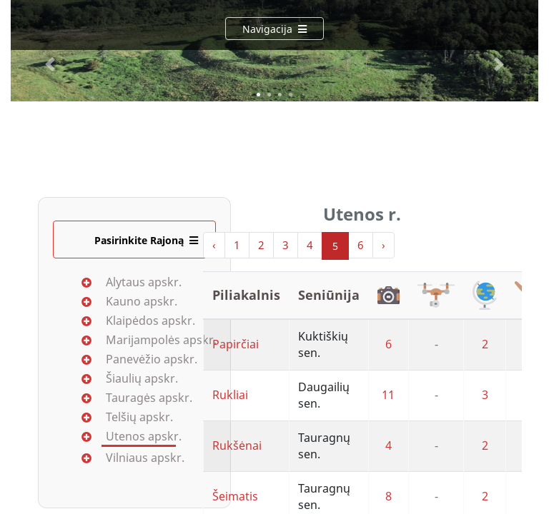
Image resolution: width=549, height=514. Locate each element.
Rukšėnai (237, 445)
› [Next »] (383, 245)
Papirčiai (235, 344)
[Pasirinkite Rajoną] (134, 239)
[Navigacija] (274, 28)
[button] (50, 64)
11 (388, 395)
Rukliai (230, 395)
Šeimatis (235, 496)
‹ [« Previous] (214, 245)
